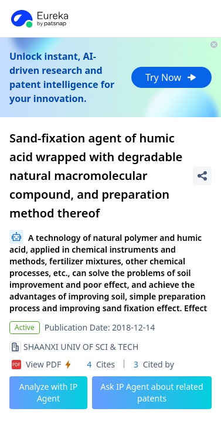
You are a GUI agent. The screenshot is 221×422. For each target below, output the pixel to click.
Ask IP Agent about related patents (151, 392)
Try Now (171, 77)
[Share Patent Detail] (202, 175)
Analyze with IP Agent (48, 392)
